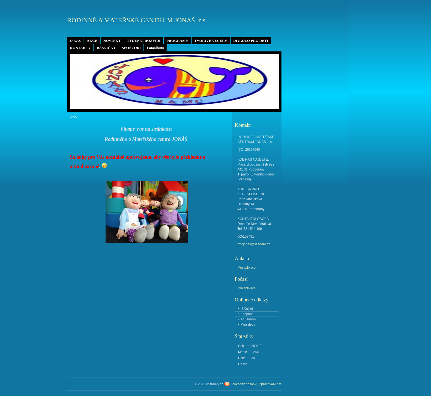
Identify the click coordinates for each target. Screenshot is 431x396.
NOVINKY (112, 40)
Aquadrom (248, 319)
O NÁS (75, 40)
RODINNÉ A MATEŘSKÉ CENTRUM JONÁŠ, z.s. (137, 20)
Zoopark (247, 314)
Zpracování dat (270, 384)
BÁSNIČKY (106, 48)
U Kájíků (247, 309)
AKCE (92, 40)
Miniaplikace (246, 268)
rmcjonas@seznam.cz (253, 244)
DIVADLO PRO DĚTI (250, 40)
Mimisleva (248, 324)
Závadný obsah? (244, 384)
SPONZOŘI (131, 48)
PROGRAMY (177, 40)
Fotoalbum (155, 48)
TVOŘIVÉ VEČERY (210, 40)
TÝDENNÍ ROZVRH (144, 40)
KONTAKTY (80, 48)
